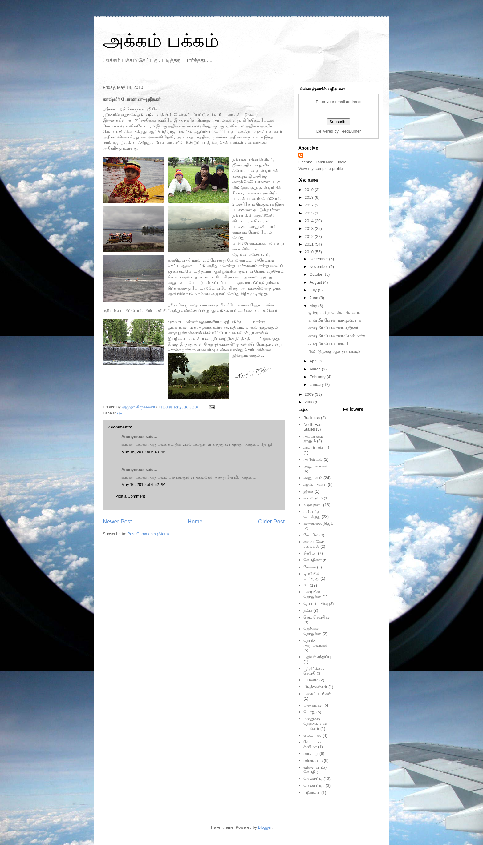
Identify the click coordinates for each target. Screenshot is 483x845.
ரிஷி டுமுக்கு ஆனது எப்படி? (334, 351)
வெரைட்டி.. (313, 785)
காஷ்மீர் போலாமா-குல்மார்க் (334, 320)
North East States (312, 427)
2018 (310, 197)
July (314, 290)
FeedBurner (350, 131)
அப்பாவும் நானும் (313, 438)
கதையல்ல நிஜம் (318, 523)
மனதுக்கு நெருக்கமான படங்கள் (315, 723)
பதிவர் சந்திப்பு (317, 657)
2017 (310, 205)
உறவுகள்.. (312, 505)
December (319, 259)
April (314, 361)
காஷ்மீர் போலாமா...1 (328, 343)
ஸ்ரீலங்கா (311, 792)
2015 (310, 213)
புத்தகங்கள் (313, 705)
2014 (310, 220)
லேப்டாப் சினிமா (312, 744)
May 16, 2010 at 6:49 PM (143, 452)
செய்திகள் (312, 560)
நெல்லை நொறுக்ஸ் (312, 631)
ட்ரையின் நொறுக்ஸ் (312, 594)
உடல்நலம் (313, 498)
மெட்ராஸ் (312, 735)
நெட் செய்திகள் (317, 617)
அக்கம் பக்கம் (161, 40)
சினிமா (310, 553)
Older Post (271, 522)
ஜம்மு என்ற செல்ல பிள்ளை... (335, 312)
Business (311, 417)
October (317, 274)
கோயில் (310, 535)
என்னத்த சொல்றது (311, 514)
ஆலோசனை (315, 484)
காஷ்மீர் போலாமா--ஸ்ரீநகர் (333, 328)
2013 (310, 228)
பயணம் (310, 680)
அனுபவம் (312, 477)
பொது (309, 712)
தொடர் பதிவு (315, 603)
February (318, 376)
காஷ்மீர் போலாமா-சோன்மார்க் (336, 336)
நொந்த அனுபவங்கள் (316, 643)
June (314, 297)
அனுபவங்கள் (316, 466)
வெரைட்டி (312, 778)
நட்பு (307, 610)
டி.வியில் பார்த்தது (311, 576)
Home (195, 522)
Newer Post (117, 522)
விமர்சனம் (313, 760)
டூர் (119, 413)
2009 (310, 394)
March (316, 369)
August (316, 282)
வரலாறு (310, 753)
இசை (308, 491)
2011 (310, 244)
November (319, 266)
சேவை (309, 567)
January (317, 384)
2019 (310, 189)
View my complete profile (320, 168)
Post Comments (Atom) (148, 533)
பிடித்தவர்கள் (315, 686)
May (314, 305)
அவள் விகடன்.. (318, 447)
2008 (310, 402)
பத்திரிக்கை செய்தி (313, 671)
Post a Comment (130, 496)
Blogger (265, 827)
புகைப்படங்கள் (317, 693)
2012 (310, 236)
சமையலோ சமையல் (313, 544)
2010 (310, 252)
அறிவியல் (313, 459)
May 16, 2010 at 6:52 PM (143, 484)
